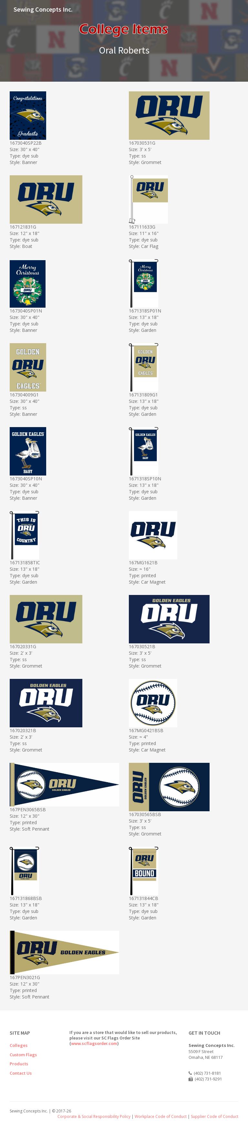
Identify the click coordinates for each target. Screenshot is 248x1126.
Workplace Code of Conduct (161, 1116)
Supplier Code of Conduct (214, 1116)
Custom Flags (23, 1055)
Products (19, 1064)
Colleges (18, 1045)
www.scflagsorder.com (94, 1043)
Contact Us (21, 1073)
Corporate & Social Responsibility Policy (93, 1116)
